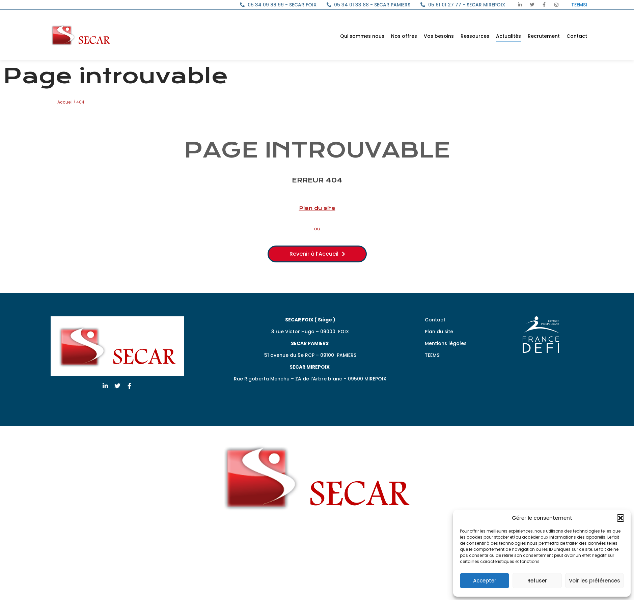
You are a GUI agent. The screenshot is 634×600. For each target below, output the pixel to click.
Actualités (508, 36)
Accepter (484, 580)
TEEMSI (433, 355)
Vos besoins (439, 36)
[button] (620, 518)
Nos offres (404, 36)
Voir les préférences (594, 580)
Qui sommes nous (362, 36)
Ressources (475, 36)
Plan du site (317, 208)
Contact (577, 36)
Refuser (537, 580)
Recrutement (544, 36)
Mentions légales (446, 343)
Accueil (65, 102)
